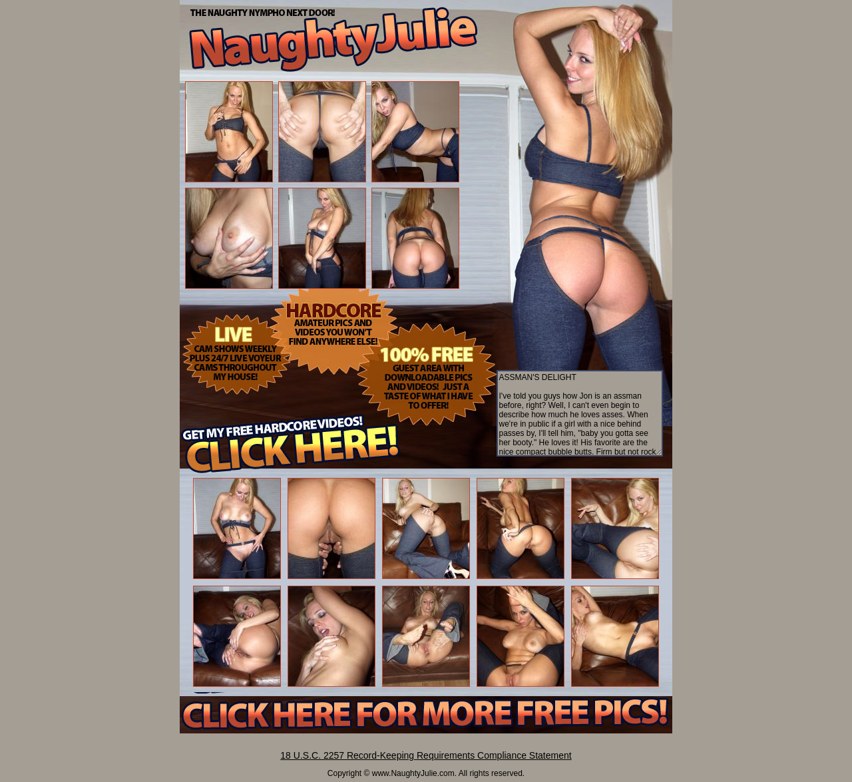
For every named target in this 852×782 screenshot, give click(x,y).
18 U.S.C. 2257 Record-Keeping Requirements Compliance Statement (425, 755)
